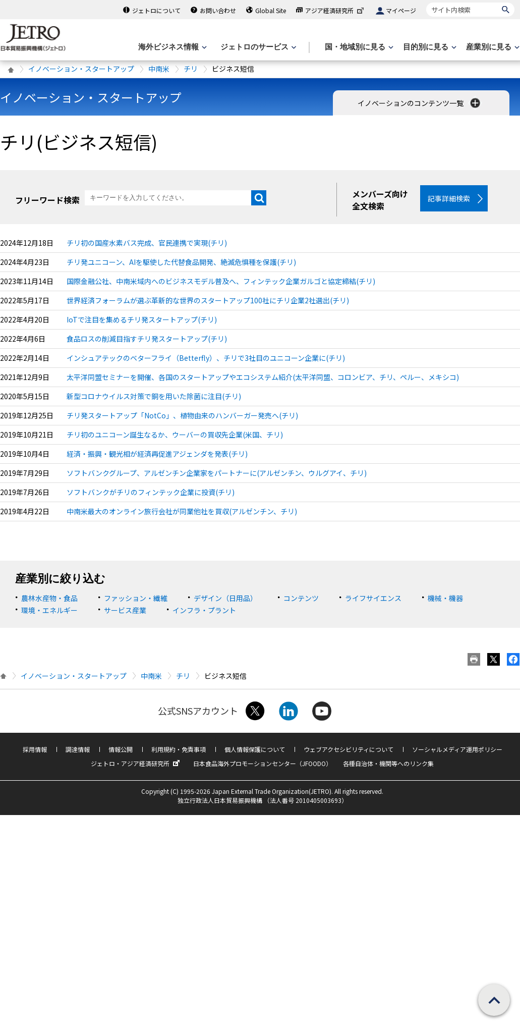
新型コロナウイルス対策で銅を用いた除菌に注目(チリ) (154, 397)
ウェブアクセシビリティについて (348, 749)
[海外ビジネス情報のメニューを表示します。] (171, 47)
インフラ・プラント (204, 611)
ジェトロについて (156, 10)
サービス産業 (125, 611)
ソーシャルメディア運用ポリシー (457, 749)
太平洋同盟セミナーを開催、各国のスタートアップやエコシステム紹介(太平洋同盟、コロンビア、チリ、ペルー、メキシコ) (263, 378)
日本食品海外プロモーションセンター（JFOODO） (262, 764)
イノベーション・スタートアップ (81, 69)
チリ (191, 69)
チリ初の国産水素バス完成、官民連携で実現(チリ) (147, 244)
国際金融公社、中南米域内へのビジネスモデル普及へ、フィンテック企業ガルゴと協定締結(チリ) (221, 282)
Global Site (270, 10)
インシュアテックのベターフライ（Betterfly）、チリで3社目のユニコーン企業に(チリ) (206, 359)
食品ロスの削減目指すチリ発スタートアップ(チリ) (147, 340)
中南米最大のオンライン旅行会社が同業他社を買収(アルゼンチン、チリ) (182, 512)
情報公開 (120, 749)
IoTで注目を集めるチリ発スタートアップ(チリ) (142, 320)
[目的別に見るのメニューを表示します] (428, 47)
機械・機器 (445, 598)
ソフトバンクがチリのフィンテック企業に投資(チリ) (151, 493)
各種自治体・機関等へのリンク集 (388, 764)
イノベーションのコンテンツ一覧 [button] (420, 103)
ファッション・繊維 (135, 598)
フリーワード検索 (47, 200)
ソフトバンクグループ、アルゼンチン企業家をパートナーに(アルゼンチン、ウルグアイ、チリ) (217, 474)
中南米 (158, 69)
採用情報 (35, 749)
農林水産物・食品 (49, 598)
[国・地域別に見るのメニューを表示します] (358, 47)
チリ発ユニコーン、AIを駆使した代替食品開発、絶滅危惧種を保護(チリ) (181, 263)
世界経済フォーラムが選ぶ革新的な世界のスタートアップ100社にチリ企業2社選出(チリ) (208, 301)
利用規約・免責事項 (178, 749)
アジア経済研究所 (335, 10)
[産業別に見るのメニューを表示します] (491, 47)
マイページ (401, 10)
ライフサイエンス (373, 598)
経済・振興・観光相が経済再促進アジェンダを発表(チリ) (157, 455)
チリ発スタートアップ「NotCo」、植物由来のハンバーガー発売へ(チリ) (182, 416)
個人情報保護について (254, 749)
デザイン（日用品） (225, 598)
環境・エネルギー (49, 611)
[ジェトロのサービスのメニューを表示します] (257, 47)
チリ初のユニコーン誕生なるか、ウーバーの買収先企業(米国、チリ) (175, 435)
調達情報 (78, 749)
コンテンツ (301, 598)
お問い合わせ (218, 10)
